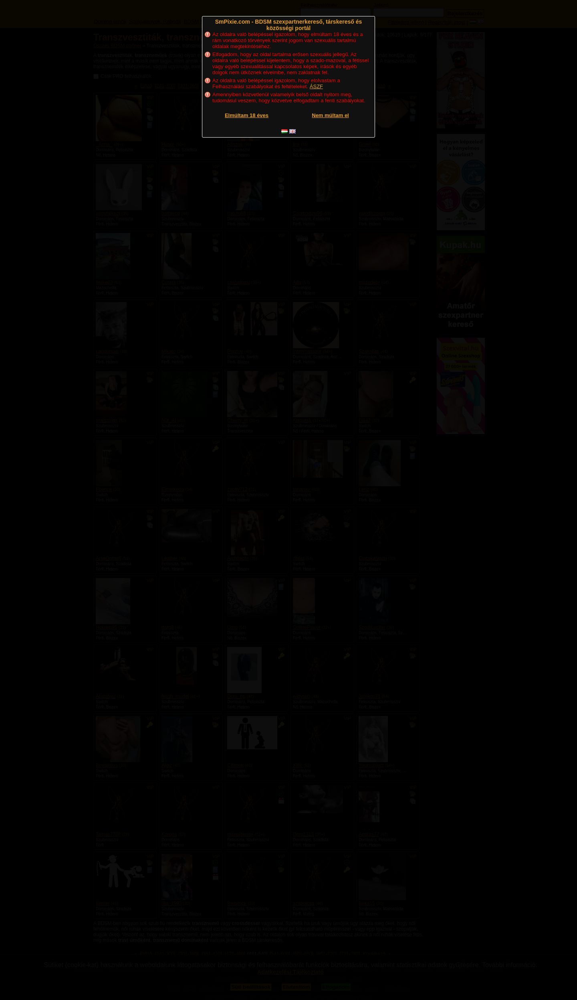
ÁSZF (316, 86)
